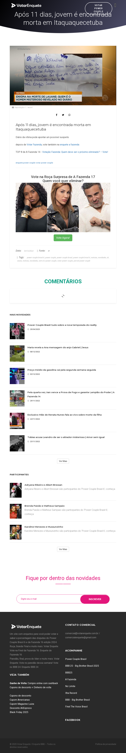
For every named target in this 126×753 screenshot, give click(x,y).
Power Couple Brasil (75, 659)
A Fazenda (70, 679)
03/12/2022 (34, 374)
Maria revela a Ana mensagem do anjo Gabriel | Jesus (58, 347)
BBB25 (68, 672)
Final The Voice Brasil (76, 706)
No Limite (70, 686)
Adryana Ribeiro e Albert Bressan (43, 484)
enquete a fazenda (69, 144)
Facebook (72, 720)
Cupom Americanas (20, 699)
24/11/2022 (34, 419)
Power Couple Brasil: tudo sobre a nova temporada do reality (62, 325)
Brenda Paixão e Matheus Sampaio (44, 505)
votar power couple (44, 162)
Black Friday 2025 (19, 712)
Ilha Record (71, 693)
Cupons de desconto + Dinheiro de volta (30, 687)
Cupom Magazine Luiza (22, 704)
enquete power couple (25, 162)
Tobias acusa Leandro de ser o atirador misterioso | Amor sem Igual (66, 437)
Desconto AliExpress (21, 708)
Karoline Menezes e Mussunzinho (44, 526)
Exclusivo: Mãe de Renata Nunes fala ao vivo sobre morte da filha (65, 414)
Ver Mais (63, 461)
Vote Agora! (63, 237)
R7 (49, 251)
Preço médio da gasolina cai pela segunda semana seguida (62, 369)
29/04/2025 (34, 329)
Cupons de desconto (20, 695)
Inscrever (95, 598)
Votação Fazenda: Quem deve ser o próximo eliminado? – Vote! (75, 152)
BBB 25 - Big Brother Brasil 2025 (82, 665)
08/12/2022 (34, 351)
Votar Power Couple (98, 8)
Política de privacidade (105, 744)
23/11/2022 (34, 441)
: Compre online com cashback (34, 683)
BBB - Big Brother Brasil (77, 699)
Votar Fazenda (34, 144)
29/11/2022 (34, 400)
